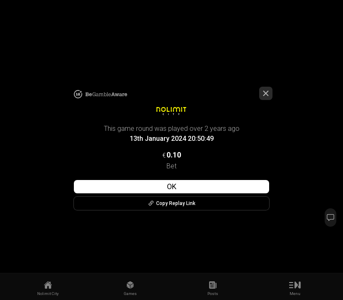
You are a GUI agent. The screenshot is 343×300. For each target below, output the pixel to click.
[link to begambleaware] (106, 94)
